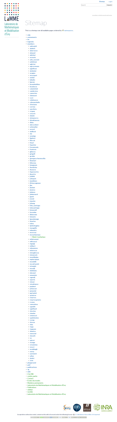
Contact (30, 378)
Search (109, 5)
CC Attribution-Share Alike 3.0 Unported (87, 414)
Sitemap (102, 1)
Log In (110, 1)
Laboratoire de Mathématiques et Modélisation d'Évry (46, 385)
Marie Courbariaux (38, 237)
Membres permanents (35, 383)
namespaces (68, 30)
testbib (30, 392)
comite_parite (32, 376)
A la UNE (30, 374)
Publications (31, 387)
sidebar (30, 390)
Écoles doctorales (33, 381)
